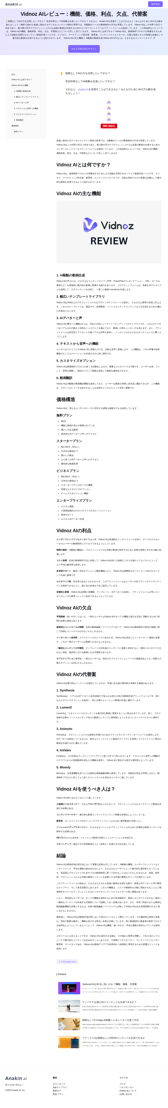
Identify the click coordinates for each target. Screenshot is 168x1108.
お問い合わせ (125, 1094)
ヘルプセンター (126, 1087)
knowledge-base (68, 962)
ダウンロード (59, 1084)
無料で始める (109, 126)
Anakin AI (83, 89)
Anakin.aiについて (127, 1091)
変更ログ (57, 1091)
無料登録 (155, 4)
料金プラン (58, 1094)
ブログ (122, 1084)
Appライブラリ (60, 1087)
